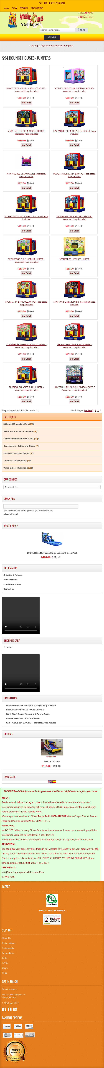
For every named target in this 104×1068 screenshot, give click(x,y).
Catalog (34, 45)
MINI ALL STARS (52, 761)
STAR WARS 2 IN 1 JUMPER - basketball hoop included (74, 303)
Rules (4, 972)
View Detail (26, 102)
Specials (8, 734)
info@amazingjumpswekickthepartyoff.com (23, 872)
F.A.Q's (5, 962)
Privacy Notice (10, 579)
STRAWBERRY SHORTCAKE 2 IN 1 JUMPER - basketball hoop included (26, 346)
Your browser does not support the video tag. (21, 615)
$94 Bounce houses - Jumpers (57, 45)
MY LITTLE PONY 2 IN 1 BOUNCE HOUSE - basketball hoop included (74, 90)
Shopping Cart (12, 640)
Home (6, 8)
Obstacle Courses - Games (17, 453)
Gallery (5, 958)
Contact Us (8, 589)
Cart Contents (36, 8)
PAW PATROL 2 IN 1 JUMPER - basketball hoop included (74, 132)
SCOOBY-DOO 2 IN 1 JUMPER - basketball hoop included (26, 218)
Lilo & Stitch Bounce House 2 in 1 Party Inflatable (28, 714)
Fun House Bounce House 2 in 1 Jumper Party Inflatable (31, 705)
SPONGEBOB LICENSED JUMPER (74, 259)
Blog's (5, 967)
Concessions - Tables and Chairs (20, 446)
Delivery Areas (8, 943)
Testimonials (8, 948)
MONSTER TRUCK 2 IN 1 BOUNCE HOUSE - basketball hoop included (26, 90)
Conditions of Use (12, 584)
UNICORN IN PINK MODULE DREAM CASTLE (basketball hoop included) (74, 388)
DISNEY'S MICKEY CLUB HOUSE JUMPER (25, 710)
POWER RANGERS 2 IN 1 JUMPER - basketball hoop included (74, 175)
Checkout (24, 8)
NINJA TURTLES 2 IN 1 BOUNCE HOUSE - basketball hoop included (26, 132)
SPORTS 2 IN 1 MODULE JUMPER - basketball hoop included (26, 303)
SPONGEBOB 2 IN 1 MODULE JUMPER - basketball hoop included (26, 260)
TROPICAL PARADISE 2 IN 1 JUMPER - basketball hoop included (26, 388)
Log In (14, 8)
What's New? (11, 526)
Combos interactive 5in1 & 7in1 (20, 439)
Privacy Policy (8, 953)
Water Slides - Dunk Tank (17, 468)
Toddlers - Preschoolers (16, 460)
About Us (6, 938)
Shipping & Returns (12, 575)
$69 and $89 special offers (18, 424)
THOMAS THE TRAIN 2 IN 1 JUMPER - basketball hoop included (74, 346)
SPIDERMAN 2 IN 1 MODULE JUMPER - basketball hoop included (74, 218)
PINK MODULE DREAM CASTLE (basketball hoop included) (26, 175)
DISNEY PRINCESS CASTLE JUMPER (23, 718)
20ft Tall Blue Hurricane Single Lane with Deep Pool (52, 553)
